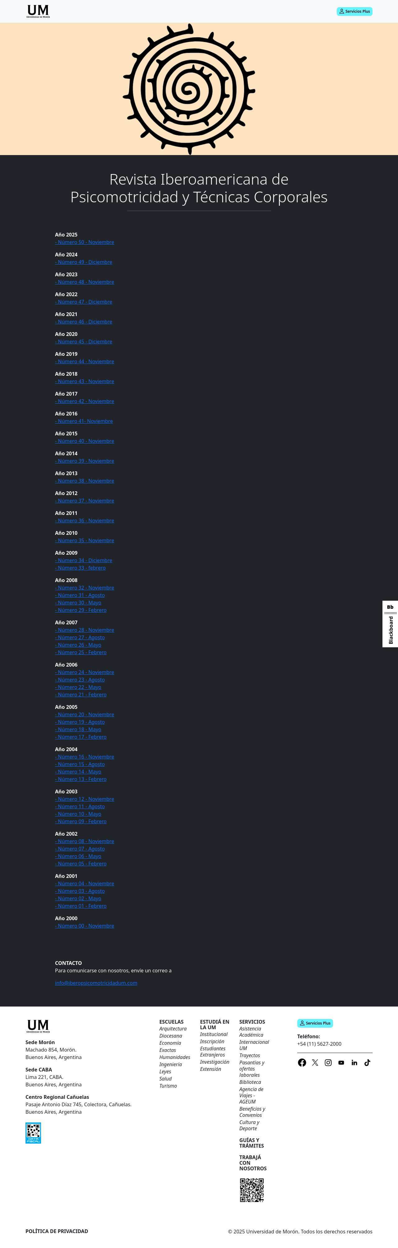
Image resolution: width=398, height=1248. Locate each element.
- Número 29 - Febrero (81, 610)
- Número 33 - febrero (80, 567)
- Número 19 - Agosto (80, 721)
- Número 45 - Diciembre (83, 341)
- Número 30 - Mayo (78, 602)
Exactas (167, 1050)
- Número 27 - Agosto (80, 637)
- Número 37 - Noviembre (84, 500)
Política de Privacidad (56, 1231)
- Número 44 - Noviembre (84, 361)
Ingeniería (170, 1064)
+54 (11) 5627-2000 (319, 1043)
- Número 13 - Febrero (81, 779)
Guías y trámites (251, 1143)
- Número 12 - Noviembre (84, 799)
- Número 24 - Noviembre (84, 672)
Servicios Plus (354, 11)
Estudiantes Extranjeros (213, 1051)
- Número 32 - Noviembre (84, 587)
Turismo (168, 1085)
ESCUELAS (171, 1021)
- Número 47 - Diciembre (83, 301)
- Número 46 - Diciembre (83, 321)
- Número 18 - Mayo (78, 729)
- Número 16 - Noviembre (84, 756)
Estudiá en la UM (214, 1024)
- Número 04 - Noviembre (84, 883)
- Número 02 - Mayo (78, 898)
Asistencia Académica (251, 1031)
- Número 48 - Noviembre (84, 281)
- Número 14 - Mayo (78, 771)
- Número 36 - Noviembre (84, 520)
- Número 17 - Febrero (81, 736)
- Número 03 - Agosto (80, 891)
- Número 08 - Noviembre (84, 841)
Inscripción (212, 1041)
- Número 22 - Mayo (78, 687)
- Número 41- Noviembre (84, 421)
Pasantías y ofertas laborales (252, 1068)
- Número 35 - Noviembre (84, 540)
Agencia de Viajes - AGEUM (251, 1095)
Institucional (214, 1034)
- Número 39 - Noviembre (84, 460)
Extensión (210, 1069)
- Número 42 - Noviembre (84, 401)
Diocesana (170, 1035)
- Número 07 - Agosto (80, 848)
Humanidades (174, 1057)
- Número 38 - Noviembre (84, 480)
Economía (170, 1042)
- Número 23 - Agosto (80, 679)
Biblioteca (250, 1082)
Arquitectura (173, 1028)
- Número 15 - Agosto (80, 764)
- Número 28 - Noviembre (84, 629)
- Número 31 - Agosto (80, 595)
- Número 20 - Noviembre (84, 714)
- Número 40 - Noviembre (84, 441)
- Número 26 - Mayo (78, 644)
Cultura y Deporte (249, 1125)
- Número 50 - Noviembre (84, 242)
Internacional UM (254, 1045)
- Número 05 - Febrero (81, 863)
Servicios (252, 1021)
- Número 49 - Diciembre (83, 262)
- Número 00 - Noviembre (84, 925)
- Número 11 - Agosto (80, 806)
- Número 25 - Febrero (81, 652)
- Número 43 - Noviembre (84, 381)
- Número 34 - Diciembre (83, 560)
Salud (165, 1078)
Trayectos (249, 1055)
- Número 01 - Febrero (81, 905)
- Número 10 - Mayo (78, 813)
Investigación (214, 1061)
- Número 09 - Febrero (81, 821)
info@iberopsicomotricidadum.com (96, 983)
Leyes (165, 1071)
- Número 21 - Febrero (81, 694)
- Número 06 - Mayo (78, 856)
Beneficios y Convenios (252, 1111)
